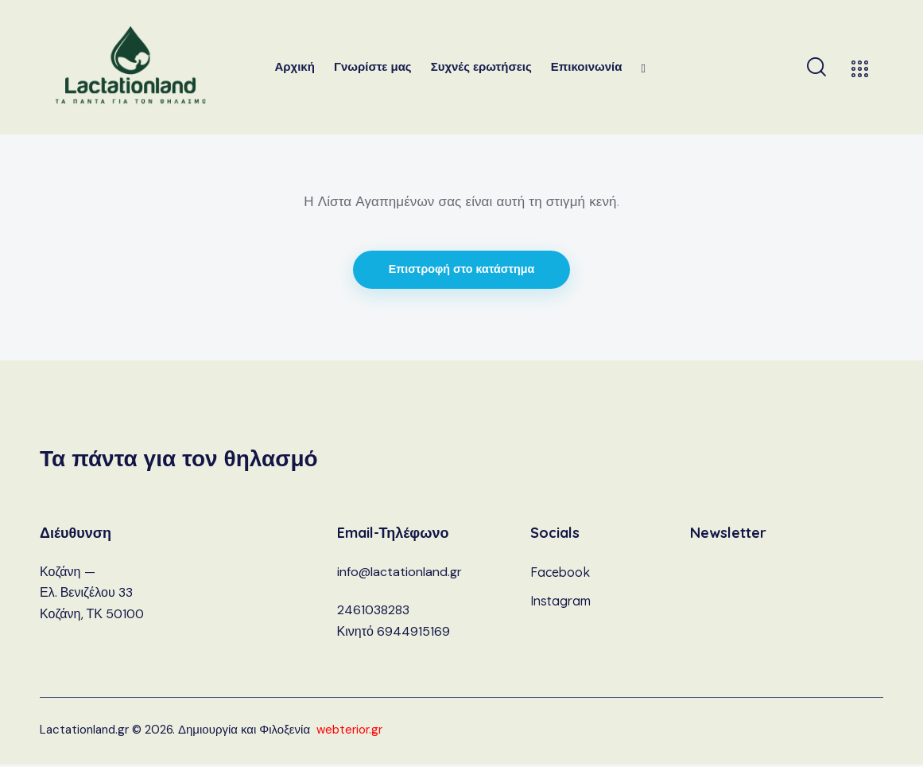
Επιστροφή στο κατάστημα (462, 270)
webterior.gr (349, 732)
